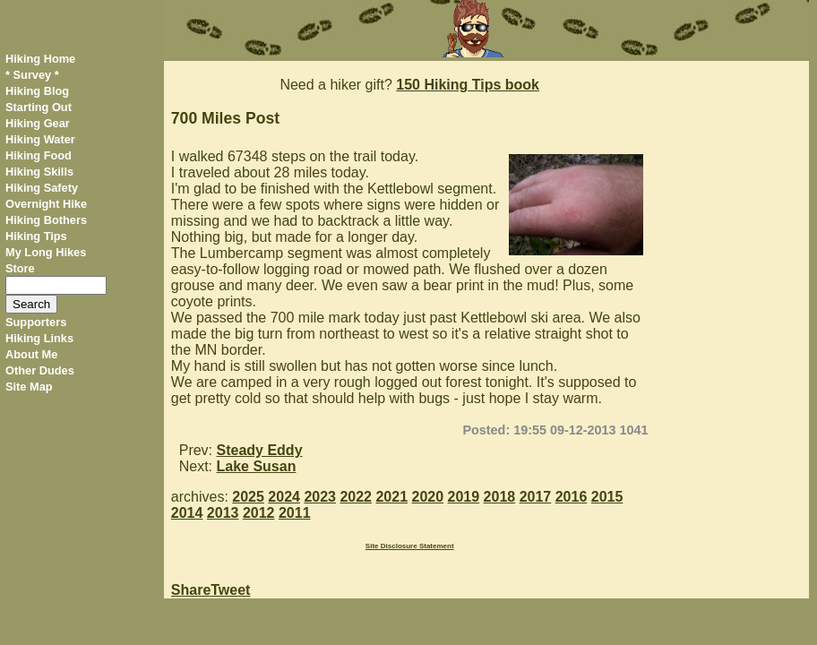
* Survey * (32, 75)
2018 (500, 496)
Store (20, 268)
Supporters (35, 322)
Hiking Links (39, 338)
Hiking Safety (41, 187)
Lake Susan (257, 466)
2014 (187, 512)
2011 (295, 512)
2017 (536, 496)
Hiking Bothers (46, 220)
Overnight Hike (46, 204)
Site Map (29, 386)
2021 (391, 496)
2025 (248, 496)
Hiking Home (40, 58)
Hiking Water (40, 139)
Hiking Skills (39, 171)
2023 (320, 496)
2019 (464, 496)
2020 (428, 496)
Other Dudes (39, 370)
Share (191, 590)
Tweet (230, 590)
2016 (571, 496)
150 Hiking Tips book (467, 84)
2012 (259, 512)
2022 (356, 496)
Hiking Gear (37, 123)
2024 (284, 496)
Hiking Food (38, 155)
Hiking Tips (36, 236)
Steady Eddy (260, 450)
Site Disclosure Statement (410, 546)
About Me (31, 354)
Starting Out (38, 107)
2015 (607, 496)
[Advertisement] (735, 329)
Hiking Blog (37, 91)
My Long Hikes (45, 252)
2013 (223, 512)
